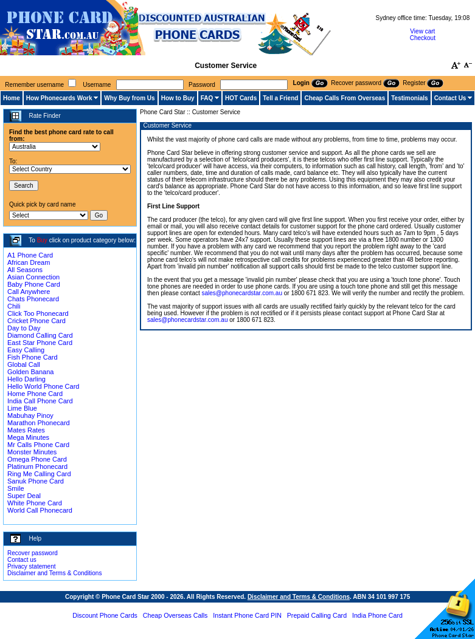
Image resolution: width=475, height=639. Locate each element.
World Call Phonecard (39, 510)
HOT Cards (241, 98)
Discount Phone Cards (104, 615)
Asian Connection (33, 277)
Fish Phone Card (32, 357)
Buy (42, 240)
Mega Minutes (28, 437)
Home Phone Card (35, 393)
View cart (422, 31)
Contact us (21, 559)
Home (11, 98)
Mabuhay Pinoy (30, 415)
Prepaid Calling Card (317, 615)
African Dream (28, 262)
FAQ (207, 98)
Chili (13, 306)
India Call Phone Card (40, 401)
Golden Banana (30, 371)
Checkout (422, 38)
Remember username (34, 84)
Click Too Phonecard (38, 313)
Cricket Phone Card (36, 320)
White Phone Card (34, 503)
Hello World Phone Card (43, 386)
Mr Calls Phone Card (38, 444)
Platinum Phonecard (37, 466)
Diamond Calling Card (40, 335)
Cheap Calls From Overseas (344, 98)
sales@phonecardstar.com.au (242, 293)
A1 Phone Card (30, 255)
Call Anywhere (28, 291)
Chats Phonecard (33, 298)
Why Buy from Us (129, 98)
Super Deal (24, 495)
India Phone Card (377, 615)
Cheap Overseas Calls (175, 615)
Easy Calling (25, 350)
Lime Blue (22, 408)
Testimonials (409, 98)
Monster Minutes (32, 452)
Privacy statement (31, 566)
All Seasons (25, 269)
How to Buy (178, 98)
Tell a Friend (280, 98)
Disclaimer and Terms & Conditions (54, 573)
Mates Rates (26, 430)
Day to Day (23, 328)
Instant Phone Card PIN (247, 615)
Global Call (23, 364)
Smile (15, 488)
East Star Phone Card (39, 342)
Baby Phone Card (33, 284)
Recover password (32, 553)
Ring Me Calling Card (39, 473)
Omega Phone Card (37, 459)
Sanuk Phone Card (35, 481)
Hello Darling (26, 379)
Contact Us (450, 98)
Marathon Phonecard (38, 422)
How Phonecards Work (59, 98)
